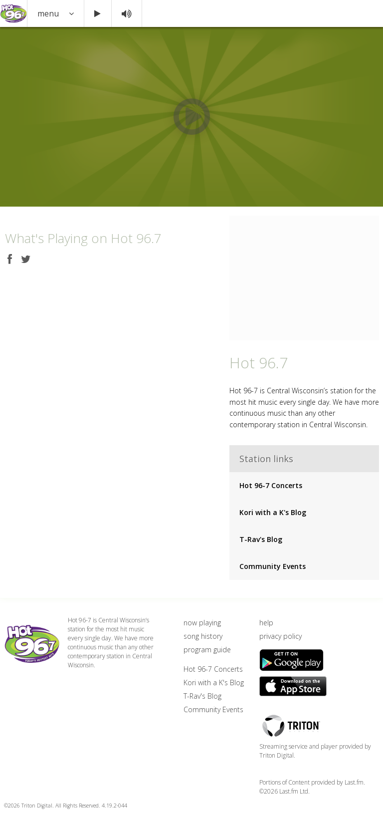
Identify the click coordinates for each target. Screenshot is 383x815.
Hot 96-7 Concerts (270, 485)
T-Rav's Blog (260, 539)
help (266, 622)
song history (203, 636)
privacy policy (280, 636)
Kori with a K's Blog (272, 512)
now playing (202, 622)
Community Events (272, 566)
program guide (207, 649)
